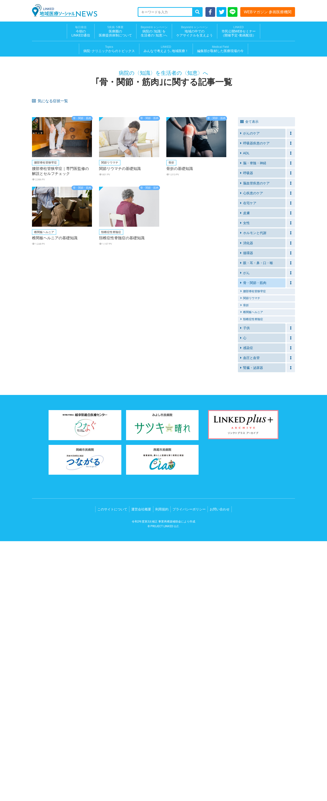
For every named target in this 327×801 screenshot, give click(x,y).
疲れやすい (217, 109)
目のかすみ (217, 257)
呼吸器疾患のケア (255, 403)
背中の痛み (217, 294)
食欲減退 (172, 153)
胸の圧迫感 (130, 348)
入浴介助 (84, 160)
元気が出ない (219, 123)
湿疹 (169, 239)
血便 (125, 294)
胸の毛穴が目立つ (90, 308)
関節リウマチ (250, 558)
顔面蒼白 (216, 341)
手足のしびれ (131, 257)
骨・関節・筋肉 (253, 542)
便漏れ (214, 167)
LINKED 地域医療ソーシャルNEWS (64, 10)
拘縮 (37, 185)
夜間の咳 (172, 217)
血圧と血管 (250, 618)
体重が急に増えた (46, 217)
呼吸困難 (216, 138)
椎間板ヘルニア (251, 572)
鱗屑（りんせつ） (222, 348)
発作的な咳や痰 (265, 138)
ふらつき (172, 200)
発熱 (257, 116)
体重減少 (260, 109)
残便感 (39, 175)
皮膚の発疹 (86, 286)
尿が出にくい (263, 131)
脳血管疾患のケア (255, 443)
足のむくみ (86, 217)
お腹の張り (130, 250)
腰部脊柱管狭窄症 (253, 551)
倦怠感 (39, 109)
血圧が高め (86, 145)
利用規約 (161, 769)
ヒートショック (221, 153)
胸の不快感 (42, 348)
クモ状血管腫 (87, 319)
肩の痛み (128, 356)
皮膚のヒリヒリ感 (46, 116)
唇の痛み (172, 341)
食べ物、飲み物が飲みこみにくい (272, 201)
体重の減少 (42, 301)
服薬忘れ (128, 145)
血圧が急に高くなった (181, 210)
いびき (39, 279)
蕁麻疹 (258, 319)
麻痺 (37, 200)
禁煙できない (263, 123)
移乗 (37, 167)
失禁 (169, 131)
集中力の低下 (263, 279)
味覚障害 (216, 116)
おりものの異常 (45, 250)
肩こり (39, 356)
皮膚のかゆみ (131, 109)
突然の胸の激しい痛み (269, 272)
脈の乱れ (216, 319)
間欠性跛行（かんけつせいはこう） (272, 310)
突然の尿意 (42, 138)
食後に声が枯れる (222, 232)
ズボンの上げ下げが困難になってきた (96, 176)
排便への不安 (175, 167)
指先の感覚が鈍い (178, 286)
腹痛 (169, 264)
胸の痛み (84, 301)
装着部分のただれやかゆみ (228, 225)
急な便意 (84, 167)
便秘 (81, 153)
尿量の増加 (42, 257)
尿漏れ (127, 131)
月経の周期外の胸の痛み (51, 308)
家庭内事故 (42, 160)
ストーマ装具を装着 (48, 225)
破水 (213, 250)
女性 (245, 483)
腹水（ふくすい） (178, 319)
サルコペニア (43, 210)
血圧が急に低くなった (269, 217)
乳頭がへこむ (131, 301)
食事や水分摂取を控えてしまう (272, 176)
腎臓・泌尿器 (251, 627)
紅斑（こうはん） (178, 348)
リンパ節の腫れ (45, 341)
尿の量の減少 (263, 185)
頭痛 (257, 257)
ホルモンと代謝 (253, 493)
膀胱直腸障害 (43, 319)
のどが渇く (86, 257)
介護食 (127, 210)
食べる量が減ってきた (269, 232)
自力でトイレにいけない (227, 175)
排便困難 (128, 167)
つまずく (216, 145)
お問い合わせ (220, 769)
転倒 (125, 160)
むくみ (170, 192)
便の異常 (260, 326)
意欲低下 (260, 145)
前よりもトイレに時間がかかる (140, 176)
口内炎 (127, 116)
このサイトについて (112, 769)
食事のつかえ (219, 326)
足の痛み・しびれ (134, 308)
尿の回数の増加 (265, 250)
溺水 (257, 153)
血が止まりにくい (134, 319)
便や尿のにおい (89, 225)
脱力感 (214, 264)
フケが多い (130, 334)
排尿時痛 (84, 341)
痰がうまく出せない (92, 131)
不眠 (81, 123)
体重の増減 (42, 153)
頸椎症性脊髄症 (251, 579)
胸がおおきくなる (178, 301)
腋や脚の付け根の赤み (225, 334)
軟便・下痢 (42, 123)
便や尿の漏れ (131, 225)
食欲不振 (172, 116)
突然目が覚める (133, 279)
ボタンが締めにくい (136, 185)
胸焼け (214, 272)
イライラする (131, 153)
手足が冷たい (219, 210)
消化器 (246, 503)
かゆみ (82, 239)
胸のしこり (217, 301)
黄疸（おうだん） (46, 264)
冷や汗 (127, 272)
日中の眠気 (217, 279)
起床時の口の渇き (178, 279)
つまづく (260, 192)
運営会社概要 (141, 769)
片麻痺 (127, 192)
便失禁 (258, 167)
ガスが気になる (177, 225)
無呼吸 (82, 279)
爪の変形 (260, 348)
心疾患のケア (251, 453)
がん (245, 533)
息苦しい (40, 131)
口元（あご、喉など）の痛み (96, 357)
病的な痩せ (174, 326)
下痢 (213, 286)
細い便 (170, 294)
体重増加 (40, 294)
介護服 (214, 185)
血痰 (257, 294)
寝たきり (260, 225)
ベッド (170, 160)
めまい (170, 272)
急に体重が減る (177, 257)
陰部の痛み (261, 334)
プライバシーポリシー (189, 769)
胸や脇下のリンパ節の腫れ (272, 301)
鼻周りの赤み (175, 334)
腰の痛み (172, 308)
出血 (169, 250)
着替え (214, 192)
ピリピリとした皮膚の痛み (272, 239)
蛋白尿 (170, 185)
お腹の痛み (86, 250)
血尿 (81, 185)
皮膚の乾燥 (86, 116)
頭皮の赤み (86, 334)
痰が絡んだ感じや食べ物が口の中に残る (52, 241)
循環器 (246, 513)
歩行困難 (216, 308)
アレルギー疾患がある (49, 145)
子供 (245, 588)
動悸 (257, 264)
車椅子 (127, 200)
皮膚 (245, 473)
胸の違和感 (261, 341)
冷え (37, 326)
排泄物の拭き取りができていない (184, 176)
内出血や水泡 (87, 232)
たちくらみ (261, 210)
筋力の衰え (174, 145)
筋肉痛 (82, 264)
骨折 (244, 565)
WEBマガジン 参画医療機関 (267, 12)
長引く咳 (172, 123)
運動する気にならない (137, 123)
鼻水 (125, 326)
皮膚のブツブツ (221, 239)
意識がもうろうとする (93, 326)
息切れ (127, 138)
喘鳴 (169, 138)
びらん (127, 232)
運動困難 (84, 348)
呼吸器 (246, 433)
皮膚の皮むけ (43, 334)
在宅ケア (248, 463)
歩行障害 (128, 341)
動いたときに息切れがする (140, 217)
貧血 (81, 294)
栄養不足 (84, 210)
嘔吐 (37, 272)
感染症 (246, 608)
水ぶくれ (128, 239)
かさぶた (172, 232)
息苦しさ (84, 109)
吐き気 (127, 264)
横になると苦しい (222, 217)
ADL (245, 413)
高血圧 (39, 192)
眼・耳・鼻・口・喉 (256, 523)
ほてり (258, 286)
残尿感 (214, 131)
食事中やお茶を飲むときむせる (228, 201)
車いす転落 (217, 160)
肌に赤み (40, 232)
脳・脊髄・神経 (253, 423)
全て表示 (249, 381)
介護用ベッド (263, 160)
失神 (81, 272)
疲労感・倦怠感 (89, 192)
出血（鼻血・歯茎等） (137, 286)
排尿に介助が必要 (90, 138)
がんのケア (250, 393)
